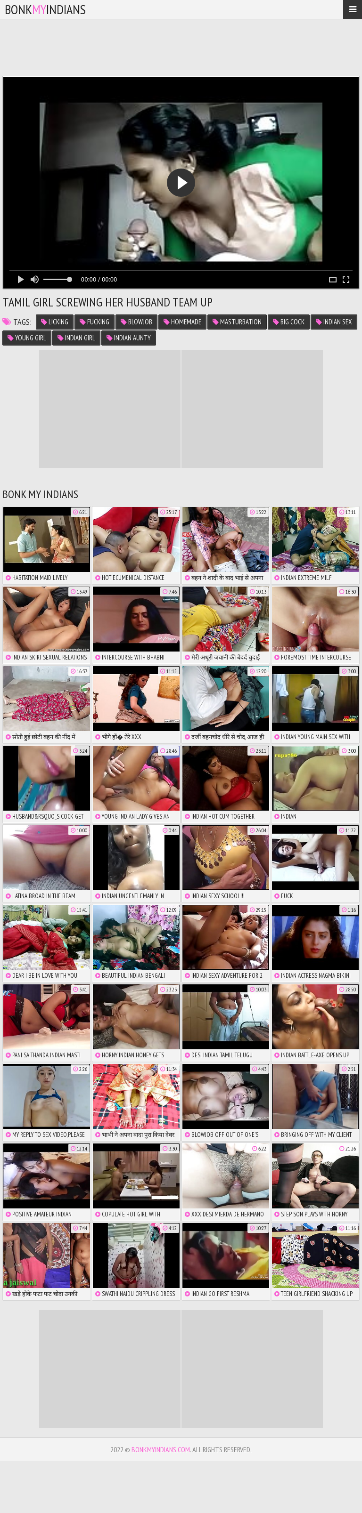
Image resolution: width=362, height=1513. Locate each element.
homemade (182, 321)
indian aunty (129, 337)
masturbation (237, 321)
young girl (27, 337)
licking (54, 321)
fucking (94, 321)
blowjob (136, 321)
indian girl (76, 337)
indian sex (334, 321)
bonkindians (45, 9)
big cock (288, 321)
